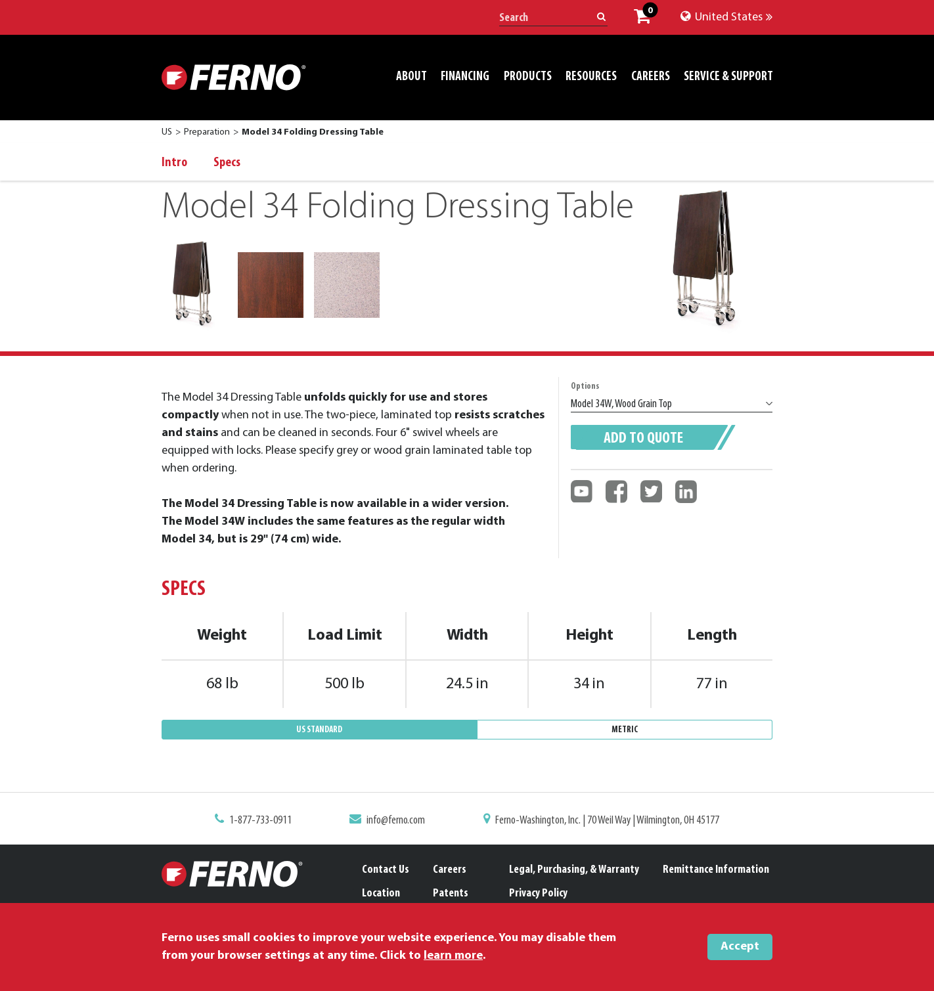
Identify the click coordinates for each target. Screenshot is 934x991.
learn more (453, 956)
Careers (449, 870)
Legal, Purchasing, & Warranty (574, 870)
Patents (450, 893)
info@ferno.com (398, 821)
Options (585, 386)
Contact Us (385, 870)
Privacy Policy (538, 893)
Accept (740, 946)
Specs (226, 162)
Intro (174, 162)
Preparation (207, 132)
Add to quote (643, 439)
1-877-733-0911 (268, 821)
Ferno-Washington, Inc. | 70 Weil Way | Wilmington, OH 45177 (603, 821)
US (167, 132)
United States (726, 17)
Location (381, 893)
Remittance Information (716, 870)
